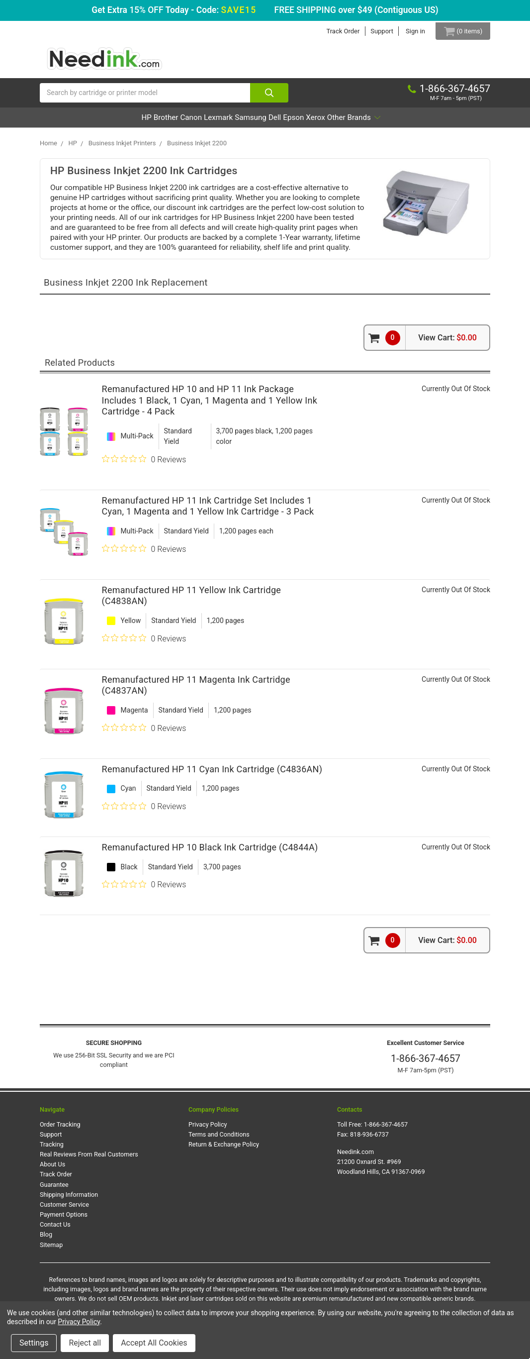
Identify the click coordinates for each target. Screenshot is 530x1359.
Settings (33, 1343)
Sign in (408, 31)
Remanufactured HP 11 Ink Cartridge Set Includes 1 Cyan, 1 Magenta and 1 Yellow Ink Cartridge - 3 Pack (208, 511)
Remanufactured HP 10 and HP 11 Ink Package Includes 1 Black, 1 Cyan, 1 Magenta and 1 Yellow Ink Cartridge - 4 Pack (209, 405)
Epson (320, 122)
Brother (123, 122)
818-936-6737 (369, 1139)
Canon (162, 122)
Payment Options (64, 1219)
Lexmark (203, 122)
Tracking (52, 1149)
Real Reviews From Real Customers (89, 1159)
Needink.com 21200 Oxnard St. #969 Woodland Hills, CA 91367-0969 (381, 1166)
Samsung (249, 122)
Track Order (336, 31)
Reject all (85, 1343)
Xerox (356, 122)
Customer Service (64, 1209)
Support (374, 31)
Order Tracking (60, 1129)
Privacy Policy (207, 1129)
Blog (46, 1239)
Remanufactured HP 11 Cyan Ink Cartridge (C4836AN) (212, 773)
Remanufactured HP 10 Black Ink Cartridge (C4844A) (210, 852)
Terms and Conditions (219, 1139)
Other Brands (409, 122)
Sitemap (51, 1249)
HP (90, 122)
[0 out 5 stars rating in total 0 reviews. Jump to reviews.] (144, 463)
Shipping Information (69, 1199)
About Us (52, 1169)
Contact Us (55, 1229)
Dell (288, 122)
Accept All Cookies (154, 1343)
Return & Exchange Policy (223, 1149)
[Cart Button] (459, 31)
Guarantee (54, 1189)
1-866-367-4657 (425, 1063)
